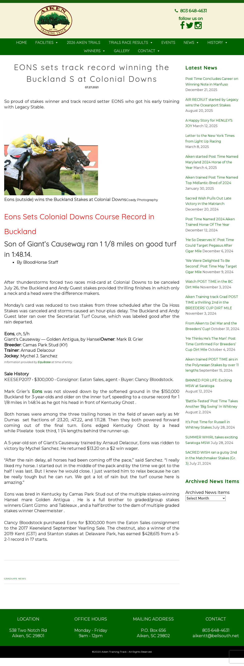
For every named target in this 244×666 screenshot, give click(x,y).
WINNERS (95, 50)
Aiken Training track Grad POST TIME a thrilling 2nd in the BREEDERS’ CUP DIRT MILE (211, 301)
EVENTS (168, 41)
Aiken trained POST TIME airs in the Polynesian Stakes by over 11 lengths (212, 364)
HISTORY (218, 41)
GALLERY (122, 50)
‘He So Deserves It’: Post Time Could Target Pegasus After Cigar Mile (209, 244)
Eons (37, 390)
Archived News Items (207, 491)
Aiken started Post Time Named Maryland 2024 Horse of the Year (211, 161)
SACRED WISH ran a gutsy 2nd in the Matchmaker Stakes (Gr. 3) (211, 457)
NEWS (191, 41)
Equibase (44, 361)
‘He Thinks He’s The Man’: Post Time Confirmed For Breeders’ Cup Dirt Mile (210, 343)
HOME (21, 41)
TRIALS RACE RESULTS (131, 41)
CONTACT (149, 50)
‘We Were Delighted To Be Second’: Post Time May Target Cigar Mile (211, 265)
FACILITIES (46, 41)
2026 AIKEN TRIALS (83, 41)
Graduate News (15, 578)
